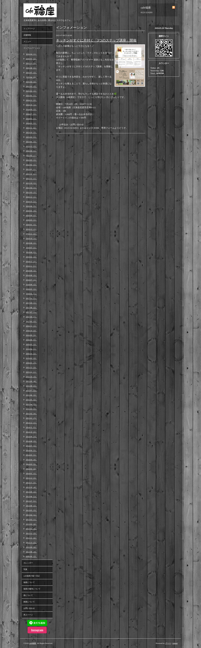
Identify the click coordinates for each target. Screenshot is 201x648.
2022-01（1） (31, 169)
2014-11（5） (31, 427)
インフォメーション (31, 48)
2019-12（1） (31, 229)
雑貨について (29, 602)
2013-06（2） (31, 506)
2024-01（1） (31, 123)
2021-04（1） (31, 188)
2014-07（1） (31, 446)
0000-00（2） (31, 556)
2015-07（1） (31, 390)
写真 (25, 569)
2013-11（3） (31, 483)
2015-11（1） (31, 372)
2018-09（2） (31, 271)
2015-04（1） (31, 404)
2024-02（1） (31, 119)
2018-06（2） (31, 284)
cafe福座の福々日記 (31, 576)
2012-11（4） (31, 538)
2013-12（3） (31, 478)
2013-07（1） (31, 501)
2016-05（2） (31, 344)
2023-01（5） (31, 142)
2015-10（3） (31, 377)
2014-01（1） (31, 473)
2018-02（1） (31, 294)
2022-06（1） (31, 151)
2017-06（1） (31, 317)
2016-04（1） (31, 349)
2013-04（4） (31, 515)
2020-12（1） (31, 197)
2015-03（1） (31, 409)
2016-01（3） (31, 363)
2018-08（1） (31, 275)
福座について (29, 582)
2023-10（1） (31, 132)
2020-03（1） (31, 220)
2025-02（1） (31, 91)
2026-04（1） (31, 54)
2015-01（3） (31, 418)
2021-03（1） (31, 192)
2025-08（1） (31, 68)
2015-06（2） (31, 395)
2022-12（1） (31, 146)
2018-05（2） (31, 289)
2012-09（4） (31, 547)
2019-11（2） (31, 234)
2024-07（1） (31, 114)
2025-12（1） (31, 63)
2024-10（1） (31, 105)
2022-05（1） (31, 155)
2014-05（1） (31, 455)
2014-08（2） (31, 441)
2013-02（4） (31, 524)
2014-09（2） (31, 437)
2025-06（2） (31, 77)
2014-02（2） (31, 469)
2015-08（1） (31, 386)
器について (28, 595)
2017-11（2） (31, 298)
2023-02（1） (31, 137)
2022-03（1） (31, 160)
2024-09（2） (31, 109)
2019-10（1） (31, 238)
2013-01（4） (31, 529)
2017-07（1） (31, 312)
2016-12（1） (31, 326)
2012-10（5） (31, 543)
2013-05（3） (31, 510)
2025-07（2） (31, 73)
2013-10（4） (31, 487)
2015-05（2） (31, 400)
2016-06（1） (31, 340)
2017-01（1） (31, 321)
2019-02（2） (31, 257)
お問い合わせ (29, 608)
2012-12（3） (31, 533)
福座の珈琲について (31, 589)
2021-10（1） (31, 183)
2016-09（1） (31, 335)
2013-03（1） (31, 519)
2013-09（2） (31, 492)
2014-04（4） (31, 460)
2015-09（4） (31, 381)
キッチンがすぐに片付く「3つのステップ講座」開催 (96, 40)
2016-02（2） (31, 358)
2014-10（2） (31, 432)
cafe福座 (32, 643)
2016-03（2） (31, 354)
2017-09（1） (31, 303)
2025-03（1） (31, 86)
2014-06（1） (31, 450)
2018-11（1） (31, 266)
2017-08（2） (31, 308)
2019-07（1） (31, 248)
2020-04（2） (31, 215)
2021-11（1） (31, 178)
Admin (175, 643)
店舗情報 (27, 35)
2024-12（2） (31, 100)
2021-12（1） (31, 174)
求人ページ (28, 615)
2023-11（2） (31, 128)
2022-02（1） (31, 165)
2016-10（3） (31, 331)
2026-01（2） (31, 59)
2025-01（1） (31, 96)
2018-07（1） (31, 280)
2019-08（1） (31, 243)
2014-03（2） (31, 464)
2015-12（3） (31, 367)
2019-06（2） (31, 252)
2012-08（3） (31, 552)
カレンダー (28, 563)
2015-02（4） (31, 413)
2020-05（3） (31, 211)
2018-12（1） (31, 261)
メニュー (27, 41)
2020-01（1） (31, 225)
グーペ (168, 643)
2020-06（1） (31, 206)
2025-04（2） (31, 82)
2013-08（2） (31, 496)
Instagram (37, 630)
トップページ (29, 28)
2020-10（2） (31, 202)
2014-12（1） (31, 423)
